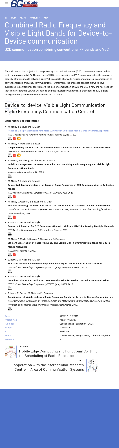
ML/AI (23, 17)
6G (6, 17)
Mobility (36, 17)
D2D (14, 17)
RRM (48, 17)
